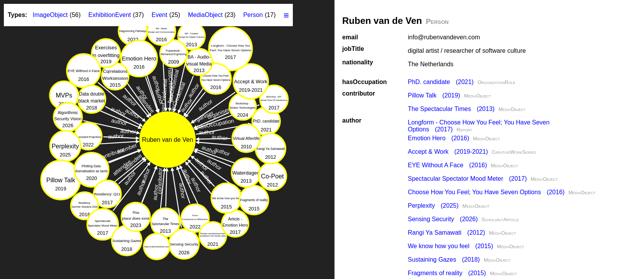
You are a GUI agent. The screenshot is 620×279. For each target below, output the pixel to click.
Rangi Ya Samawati (446, 232)
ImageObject (50, 15)
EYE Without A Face (447, 165)
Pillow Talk (434, 95)
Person (253, 15)
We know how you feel (450, 246)
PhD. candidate (441, 82)
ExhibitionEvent (109, 15)
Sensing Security (443, 219)
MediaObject (477, 96)
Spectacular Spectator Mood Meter (467, 178)
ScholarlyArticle (500, 219)
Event (159, 15)
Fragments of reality (447, 273)
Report (464, 130)
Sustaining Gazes (444, 259)
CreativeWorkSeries (514, 152)
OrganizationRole (496, 82)
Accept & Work (448, 151)
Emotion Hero (438, 138)
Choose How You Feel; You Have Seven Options (486, 192)
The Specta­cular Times (451, 109)
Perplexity (433, 205)
